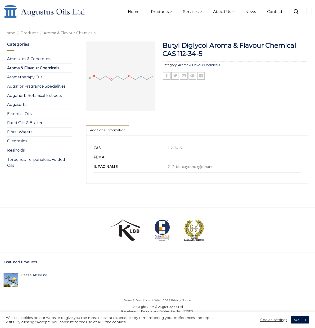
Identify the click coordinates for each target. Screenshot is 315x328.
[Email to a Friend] (184, 76)
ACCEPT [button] (300, 320)
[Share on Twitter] (175, 76)
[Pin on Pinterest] (192, 76)
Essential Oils (19, 114)
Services (192, 11)
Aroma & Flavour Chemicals (69, 33)
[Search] (296, 11)
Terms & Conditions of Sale (142, 300)
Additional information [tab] (108, 130)
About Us (223, 11)
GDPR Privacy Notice (177, 300)
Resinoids (16, 150)
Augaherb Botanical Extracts (34, 95)
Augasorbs (17, 104)
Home (134, 11)
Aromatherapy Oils (24, 77)
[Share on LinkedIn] (201, 76)
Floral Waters (19, 132)
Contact (274, 11)
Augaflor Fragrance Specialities (36, 86)
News (250, 11)
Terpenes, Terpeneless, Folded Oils (36, 162)
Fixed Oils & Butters (25, 123)
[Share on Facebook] (167, 76)
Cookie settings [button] (273, 320)
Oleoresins (17, 141)
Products (161, 11)
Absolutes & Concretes (28, 59)
